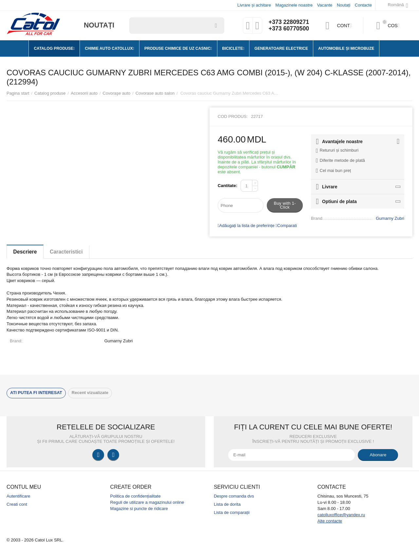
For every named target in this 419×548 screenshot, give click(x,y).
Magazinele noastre (294, 5)
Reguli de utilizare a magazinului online (147, 502)
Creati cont (17, 504)
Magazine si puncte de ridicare (139, 508)
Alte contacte (330, 521)
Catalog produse (50, 93)
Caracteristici (67, 252)
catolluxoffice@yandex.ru (341, 514)
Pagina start (18, 93)
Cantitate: (227, 185)
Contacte (363, 5)
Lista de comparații (231, 512)
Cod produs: (233, 116)
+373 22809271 (288, 22)
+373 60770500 (288, 29)
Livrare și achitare (254, 5)
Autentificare (18, 496)
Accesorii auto (84, 93)
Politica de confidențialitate (135, 496)
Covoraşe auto (117, 93)
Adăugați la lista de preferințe (246, 225)
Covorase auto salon (155, 93)
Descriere (25, 252)
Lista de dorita (227, 504)
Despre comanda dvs (234, 496)
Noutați (343, 5)
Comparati (286, 225)
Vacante (325, 5)
